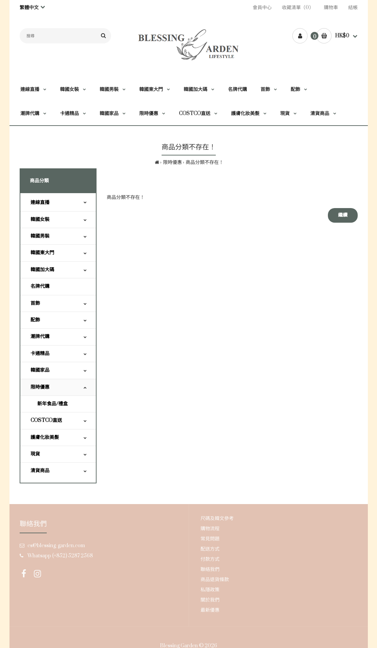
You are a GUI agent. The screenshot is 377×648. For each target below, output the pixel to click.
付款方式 (210, 559)
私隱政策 (210, 590)
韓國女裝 (39, 219)
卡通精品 (39, 353)
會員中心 (262, 7)
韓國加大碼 (42, 269)
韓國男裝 (39, 236)
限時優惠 (172, 162)
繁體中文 (29, 7)
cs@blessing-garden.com (56, 545)
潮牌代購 (39, 336)
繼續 (343, 215)
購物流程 (210, 528)
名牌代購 (39, 286)
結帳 (353, 7)
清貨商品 (39, 470)
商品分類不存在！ (205, 162)
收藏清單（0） (298, 7)
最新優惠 (210, 610)
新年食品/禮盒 (52, 404)
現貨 (35, 454)
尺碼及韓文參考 (217, 518)
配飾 (35, 320)
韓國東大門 (42, 252)
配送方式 (210, 549)
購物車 (331, 7)
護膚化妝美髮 (44, 437)
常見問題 (210, 539)
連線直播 (39, 202)
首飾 (35, 303)
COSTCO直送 (46, 420)
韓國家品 (39, 370)
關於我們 (210, 600)
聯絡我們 (210, 569)
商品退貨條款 (215, 579)
